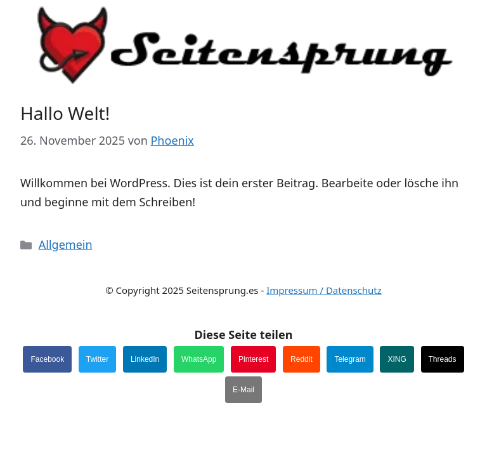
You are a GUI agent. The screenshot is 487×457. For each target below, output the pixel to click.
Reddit (301, 359)
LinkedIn (145, 359)
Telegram (349, 359)
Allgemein (66, 244)
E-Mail (243, 389)
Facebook (47, 359)
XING (396, 359)
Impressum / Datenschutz (324, 290)
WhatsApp (198, 359)
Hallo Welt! (65, 113)
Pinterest (253, 359)
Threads (443, 359)
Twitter (97, 359)
